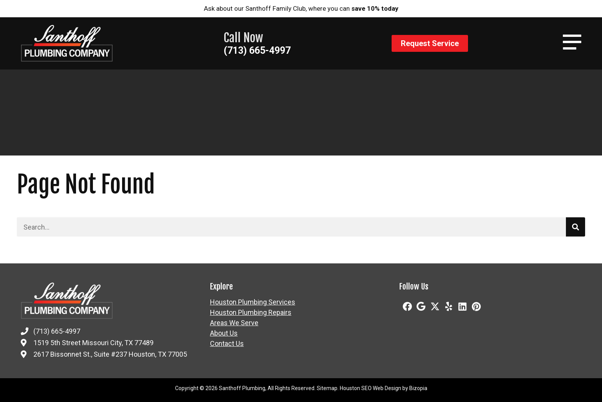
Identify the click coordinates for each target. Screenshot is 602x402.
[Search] (575, 227)
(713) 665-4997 (257, 50)
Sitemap (327, 388)
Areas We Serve (234, 323)
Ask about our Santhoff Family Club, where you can (301, 8)
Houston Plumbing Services (252, 302)
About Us (224, 333)
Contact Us (227, 343)
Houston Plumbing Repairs (250, 312)
